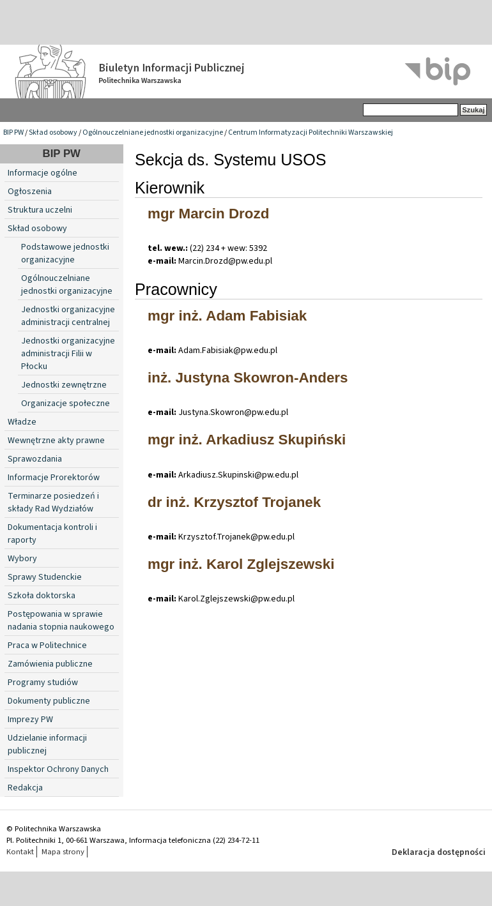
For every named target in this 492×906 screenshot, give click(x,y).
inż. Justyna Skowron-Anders (248, 378)
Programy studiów (43, 682)
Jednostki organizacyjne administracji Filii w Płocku (68, 354)
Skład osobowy (53, 132)
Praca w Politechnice (47, 645)
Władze (22, 422)
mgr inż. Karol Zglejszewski (241, 564)
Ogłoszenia (30, 191)
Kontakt (20, 851)
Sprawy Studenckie (45, 577)
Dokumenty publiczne (49, 701)
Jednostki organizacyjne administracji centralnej (68, 316)
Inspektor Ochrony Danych (58, 769)
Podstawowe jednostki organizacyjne (65, 253)
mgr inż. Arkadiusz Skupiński (247, 440)
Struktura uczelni (40, 210)
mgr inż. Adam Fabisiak (227, 316)
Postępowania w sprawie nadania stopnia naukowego (61, 620)
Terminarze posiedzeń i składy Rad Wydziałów (53, 502)
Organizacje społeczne (65, 403)
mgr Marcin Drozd (208, 214)
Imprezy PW (30, 719)
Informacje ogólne (42, 173)
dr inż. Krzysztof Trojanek (234, 502)
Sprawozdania (35, 459)
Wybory (22, 558)
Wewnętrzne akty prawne (56, 440)
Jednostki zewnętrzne (64, 385)
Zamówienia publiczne (50, 664)
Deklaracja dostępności (439, 852)
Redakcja (25, 787)
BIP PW (13, 132)
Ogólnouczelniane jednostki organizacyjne (152, 132)
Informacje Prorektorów (54, 477)
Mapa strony (63, 851)
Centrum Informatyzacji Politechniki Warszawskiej (310, 132)
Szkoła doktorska (41, 595)
